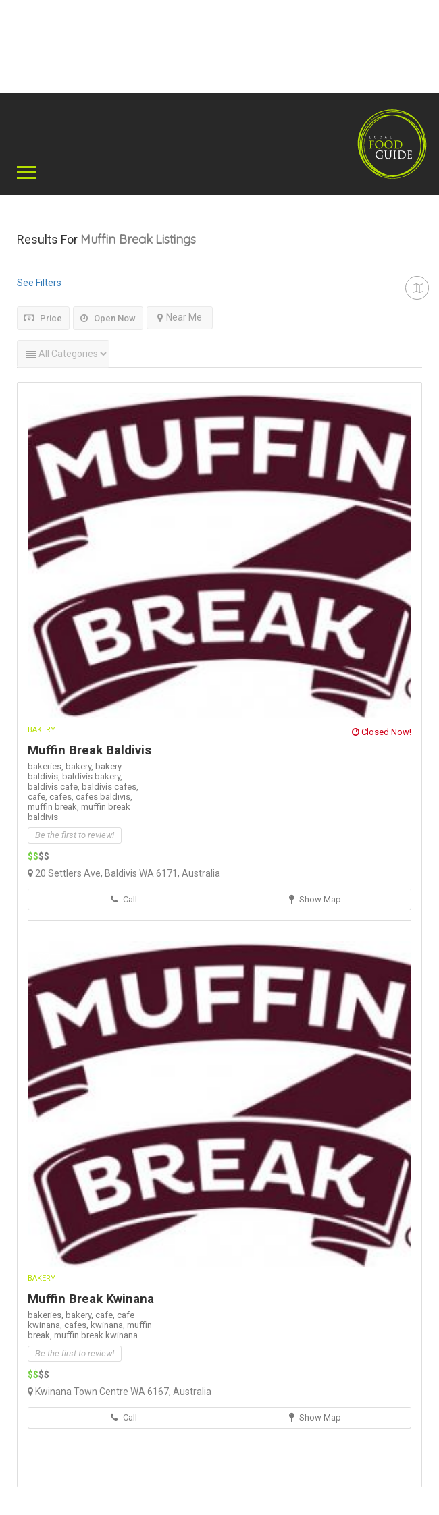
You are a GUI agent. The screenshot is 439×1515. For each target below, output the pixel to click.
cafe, (38, 797)
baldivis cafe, (55, 786)
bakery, (80, 766)
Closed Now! (381, 732)
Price (43, 318)
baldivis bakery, (92, 776)
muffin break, (54, 807)
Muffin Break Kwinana (91, 1298)
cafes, (62, 797)
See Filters (39, 282)
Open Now (108, 318)
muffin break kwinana (96, 1335)
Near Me (179, 317)
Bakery (41, 729)
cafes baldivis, (104, 797)
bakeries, (47, 766)
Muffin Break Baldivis (89, 750)
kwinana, (109, 1325)
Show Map (315, 899)
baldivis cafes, (110, 786)
